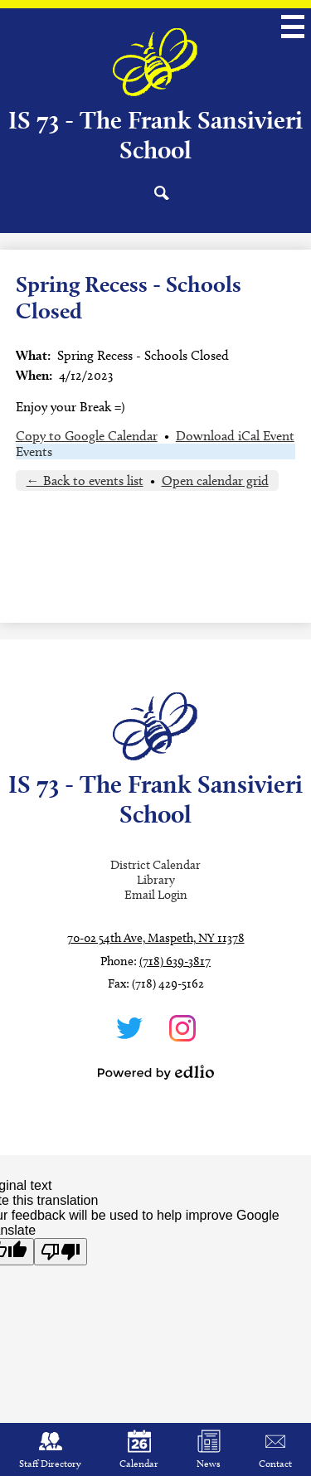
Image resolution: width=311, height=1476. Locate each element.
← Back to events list (85, 480)
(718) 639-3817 (175, 961)
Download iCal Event (235, 436)
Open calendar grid (215, 480)
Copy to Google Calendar (87, 436)
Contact (275, 1449)
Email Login (155, 894)
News (209, 1449)
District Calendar (155, 864)
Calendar (138, 1449)
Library (156, 879)
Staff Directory (50, 1449)
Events (34, 451)
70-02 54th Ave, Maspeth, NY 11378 (156, 937)
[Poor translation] (60, 1251)
